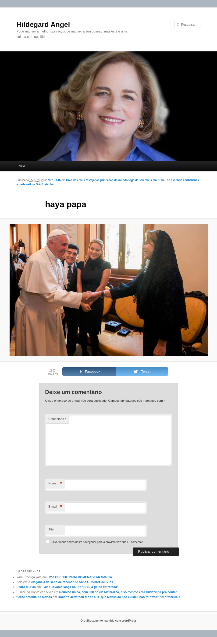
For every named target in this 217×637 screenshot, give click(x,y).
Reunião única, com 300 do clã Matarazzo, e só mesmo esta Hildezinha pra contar (118, 592)
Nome (55, 483)
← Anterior (190, 180)
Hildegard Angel (43, 24)
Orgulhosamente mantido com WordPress (109, 620)
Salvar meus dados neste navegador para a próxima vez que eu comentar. (96, 542)
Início (21, 166)
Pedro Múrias (26, 587)
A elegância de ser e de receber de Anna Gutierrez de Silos (70, 582)
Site (50, 529)
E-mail (55, 506)
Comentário (57, 419)
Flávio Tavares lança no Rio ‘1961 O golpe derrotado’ (80, 587)
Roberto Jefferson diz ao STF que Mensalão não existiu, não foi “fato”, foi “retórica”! (119, 597)
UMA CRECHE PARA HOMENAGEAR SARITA (79, 577)
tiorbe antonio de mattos (34, 597)
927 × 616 (54, 180)
